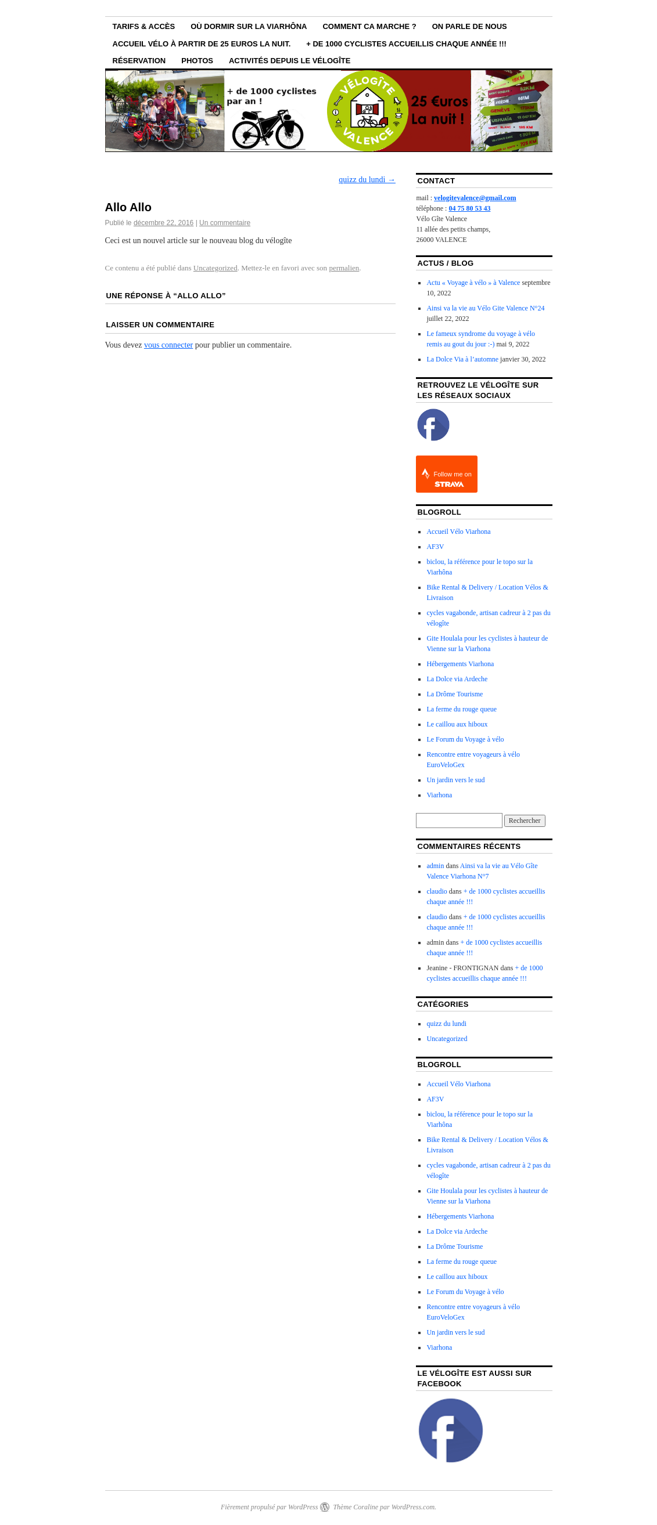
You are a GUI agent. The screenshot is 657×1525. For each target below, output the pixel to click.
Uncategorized (215, 267)
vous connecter (168, 345)
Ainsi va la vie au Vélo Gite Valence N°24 (485, 308)
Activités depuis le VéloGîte (289, 60)
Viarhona (439, 795)
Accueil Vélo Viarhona (458, 531)
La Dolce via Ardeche (456, 679)
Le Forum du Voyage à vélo (465, 739)
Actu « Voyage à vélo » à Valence (473, 283)
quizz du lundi (367, 179)
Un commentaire (224, 223)
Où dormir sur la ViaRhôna (249, 26)
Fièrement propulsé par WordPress (269, 1507)
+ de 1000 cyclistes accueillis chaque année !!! (406, 43)
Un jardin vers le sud (455, 780)
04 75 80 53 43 (469, 208)
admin (435, 866)
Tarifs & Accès (144, 26)
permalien (344, 267)
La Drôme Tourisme (454, 694)
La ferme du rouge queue (461, 709)
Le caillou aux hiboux (456, 724)
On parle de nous (469, 26)
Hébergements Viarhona (460, 664)
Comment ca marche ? (369, 26)
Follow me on (452, 479)
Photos (197, 60)
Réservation (139, 60)
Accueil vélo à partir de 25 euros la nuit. (202, 43)
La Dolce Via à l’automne (462, 359)
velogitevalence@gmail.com (475, 198)
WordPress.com (413, 1507)
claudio (436, 891)
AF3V (435, 547)
